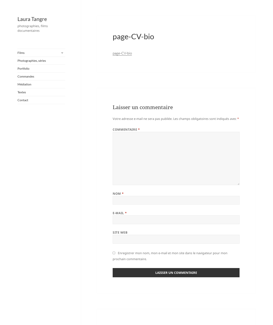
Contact (22, 100)
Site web (120, 232)
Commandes (25, 76)
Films (21, 52)
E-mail (120, 213)
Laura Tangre (32, 19)
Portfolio (23, 68)
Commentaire (126, 129)
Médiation (24, 84)
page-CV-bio (122, 53)
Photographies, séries (31, 60)
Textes (21, 92)
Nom (118, 193)
